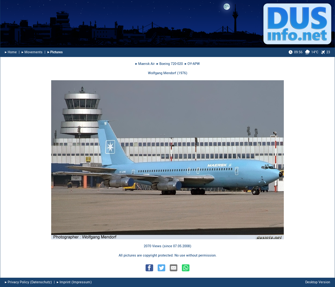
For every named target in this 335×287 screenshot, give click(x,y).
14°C (303, 52)
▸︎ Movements (32, 52)
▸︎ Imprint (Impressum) (74, 282)
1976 (182, 73)
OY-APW (194, 63)
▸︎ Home (11, 52)
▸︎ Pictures (55, 52)
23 (325, 52)
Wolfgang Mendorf (162, 73)
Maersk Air (146, 63)
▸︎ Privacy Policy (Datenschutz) (28, 282)
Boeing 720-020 (171, 63)
